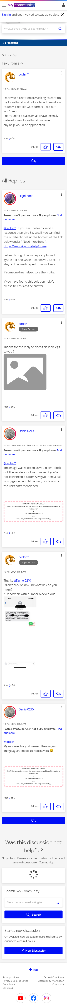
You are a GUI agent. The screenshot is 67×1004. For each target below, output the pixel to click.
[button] (61, 73)
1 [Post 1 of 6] (9, 138)
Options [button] (6, 55)
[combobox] (30, 28)
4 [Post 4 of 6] (9, 533)
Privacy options (11, 977)
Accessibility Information (51, 981)
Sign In (62, 6)
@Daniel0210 (22, 580)
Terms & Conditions (54, 977)
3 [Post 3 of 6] (9, 407)
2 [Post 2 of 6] (9, 299)
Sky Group (8, 988)
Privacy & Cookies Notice (15, 981)
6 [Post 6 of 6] (9, 798)
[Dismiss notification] (62, 15)
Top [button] (35, 969)
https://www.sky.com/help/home (25, 246)
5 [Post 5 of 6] (9, 685)
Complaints (9, 984)
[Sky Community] (22, 5)
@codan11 (10, 228)
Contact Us (58, 984)
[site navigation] (4, 5)
